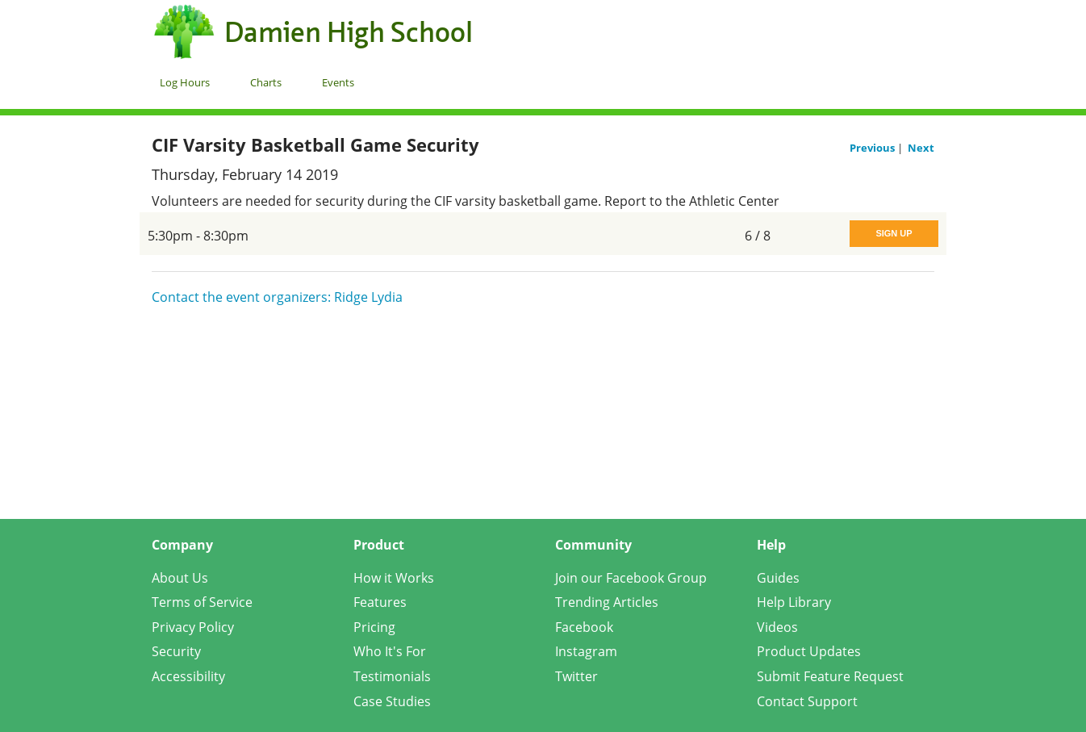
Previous (873, 147)
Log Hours (185, 82)
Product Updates (809, 651)
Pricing (374, 627)
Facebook (584, 627)
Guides (778, 578)
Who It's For (389, 651)
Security (176, 651)
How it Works (393, 578)
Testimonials (392, 676)
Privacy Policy (193, 627)
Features (380, 602)
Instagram (586, 651)
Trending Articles (606, 602)
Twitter (576, 676)
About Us (180, 578)
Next (921, 147)
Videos (777, 627)
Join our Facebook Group (631, 578)
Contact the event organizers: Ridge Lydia (277, 297)
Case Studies (392, 701)
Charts (266, 82)
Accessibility (188, 676)
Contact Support (807, 701)
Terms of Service (202, 602)
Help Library (794, 602)
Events (338, 82)
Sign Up (893, 233)
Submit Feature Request (830, 676)
